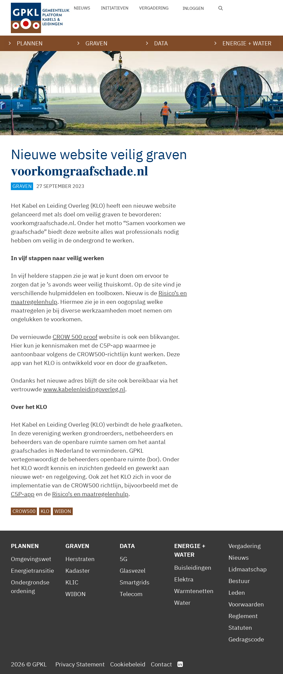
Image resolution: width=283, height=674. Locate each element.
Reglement (243, 616)
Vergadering (153, 8)
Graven (22, 186)
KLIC (71, 582)
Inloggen (193, 8)
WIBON (63, 511)
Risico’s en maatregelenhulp (90, 494)
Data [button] (161, 43)
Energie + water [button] (246, 43)
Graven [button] (96, 43)
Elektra (183, 579)
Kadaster (77, 570)
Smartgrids (135, 582)
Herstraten (80, 559)
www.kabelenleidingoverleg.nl (84, 389)
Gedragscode (246, 639)
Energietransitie (32, 570)
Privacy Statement (80, 664)
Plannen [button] (30, 43)
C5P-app (22, 494)
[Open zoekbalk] (220, 8)
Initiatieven (114, 8)
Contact (161, 664)
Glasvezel (132, 570)
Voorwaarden (246, 604)
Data (127, 546)
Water (182, 602)
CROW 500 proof (75, 337)
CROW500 (24, 511)
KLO (45, 511)
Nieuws (82, 8)
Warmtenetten (194, 591)
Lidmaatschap (247, 569)
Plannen (25, 546)
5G (123, 559)
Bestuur (239, 581)
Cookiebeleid (127, 664)
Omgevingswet (31, 559)
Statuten (240, 627)
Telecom (131, 594)
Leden (236, 592)
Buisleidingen (192, 567)
